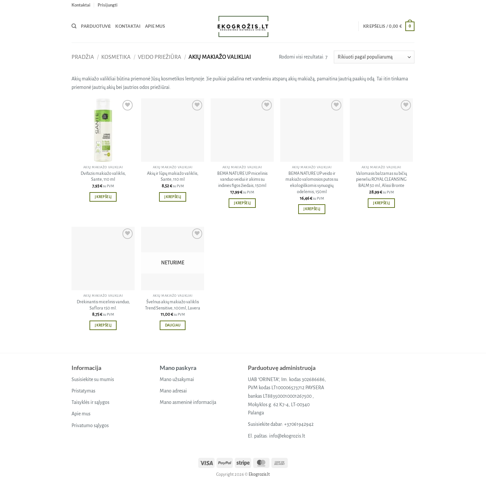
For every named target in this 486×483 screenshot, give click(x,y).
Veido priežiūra (159, 57)
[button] (108, 5)
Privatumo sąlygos (90, 425)
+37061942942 (299, 424)
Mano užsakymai (177, 379)
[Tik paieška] (74, 26)
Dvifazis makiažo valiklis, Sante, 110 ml (103, 176)
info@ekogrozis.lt (287, 436)
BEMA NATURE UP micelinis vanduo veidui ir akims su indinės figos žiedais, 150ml (242, 179)
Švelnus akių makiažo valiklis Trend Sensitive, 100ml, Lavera (172, 304)
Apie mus (155, 26)
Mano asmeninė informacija (188, 402)
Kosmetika (116, 57)
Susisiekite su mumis (93, 379)
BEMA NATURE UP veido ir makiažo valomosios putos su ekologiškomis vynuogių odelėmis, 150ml (311, 182)
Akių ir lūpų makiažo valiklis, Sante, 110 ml (172, 176)
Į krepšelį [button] (103, 197)
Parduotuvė (96, 26)
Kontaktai (81, 5)
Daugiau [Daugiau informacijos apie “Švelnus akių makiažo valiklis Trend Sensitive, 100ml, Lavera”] (172, 325)
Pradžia (83, 57)
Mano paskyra (178, 367)
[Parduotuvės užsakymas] (374, 57)
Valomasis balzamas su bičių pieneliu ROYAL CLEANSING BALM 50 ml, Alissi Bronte (381, 179)
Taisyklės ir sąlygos (90, 402)
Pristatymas (83, 390)
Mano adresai (173, 390)
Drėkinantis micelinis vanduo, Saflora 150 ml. (103, 304)
